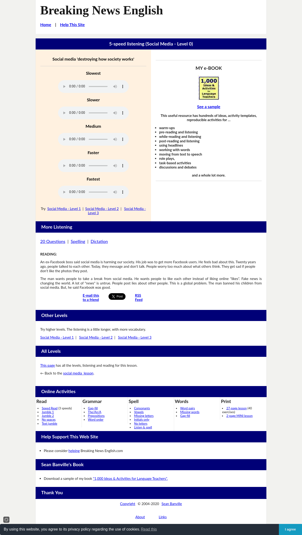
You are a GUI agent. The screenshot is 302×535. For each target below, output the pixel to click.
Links (163, 517)
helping (74, 451)
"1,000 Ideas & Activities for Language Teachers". (130, 478)
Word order (96, 419)
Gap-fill (93, 408)
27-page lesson (236, 408)
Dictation (99, 241)
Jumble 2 (48, 416)
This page (47, 365)
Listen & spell (143, 427)
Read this (149, 529)
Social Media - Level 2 (102, 208)
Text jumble (49, 423)
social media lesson (78, 373)
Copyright (127, 504)
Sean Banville (172, 504)
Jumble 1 (48, 412)
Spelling (78, 241)
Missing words (189, 412)
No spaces (48, 419)
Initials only (141, 419)
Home (45, 24)
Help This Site (72, 24)
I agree (290, 529)
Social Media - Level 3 (134, 337)
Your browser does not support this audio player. (93, 86)
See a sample (208, 106)
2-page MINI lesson (239, 416)
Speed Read (50, 408)
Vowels (139, 412)
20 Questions (52, 241)
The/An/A (94, 412)
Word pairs (187, 408)
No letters (140, 423)
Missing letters (144, 416)
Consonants (142, 408)
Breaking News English (101, 10)
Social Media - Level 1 (64, 208)
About (140, 517)
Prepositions (96, 416)
